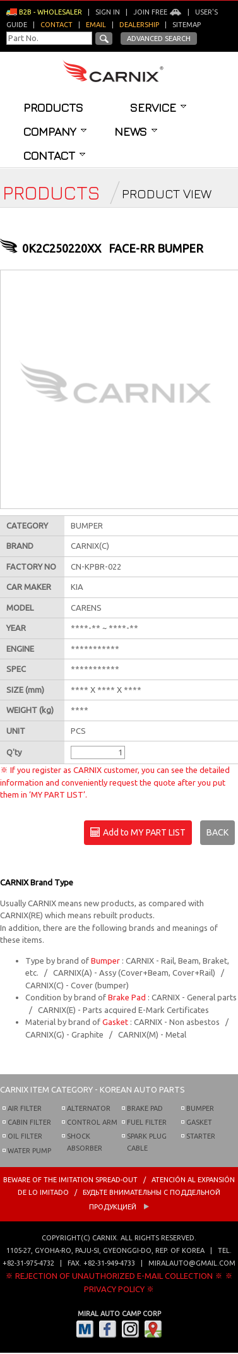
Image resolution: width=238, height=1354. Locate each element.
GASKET (199, 1122)
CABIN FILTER (29, 1122)
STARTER (200, 1136)
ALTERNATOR (88, 1108)
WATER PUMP (29, 1150)
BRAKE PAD (145, 1108)
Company (54, 131)
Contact (54, 155)
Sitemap (186, 24)
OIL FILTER (25, 1136)
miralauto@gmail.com (191, 1263)
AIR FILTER (25, 1108)
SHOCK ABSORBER (84, 1141)
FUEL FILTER (147, 1122)
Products (53, 107)
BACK (217, 832)
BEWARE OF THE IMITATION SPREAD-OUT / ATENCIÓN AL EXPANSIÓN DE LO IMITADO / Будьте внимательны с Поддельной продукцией (119, 1193)
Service (158, 107)
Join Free (157, 12)
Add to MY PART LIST (138, 833)
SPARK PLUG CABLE (147, 1141)
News (135, 131)
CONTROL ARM (92, 1122)
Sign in (107, 12)
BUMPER (200, 1108)
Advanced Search (159, 38)
